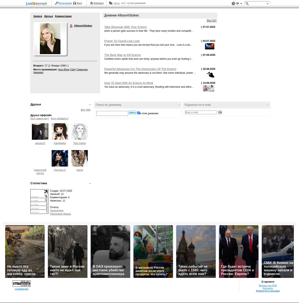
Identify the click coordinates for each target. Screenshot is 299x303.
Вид (239, 4)
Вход (79, 3)
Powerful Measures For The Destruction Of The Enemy (140, 69)
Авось (116, 3)
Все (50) (85, 109)
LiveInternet (37, 4)
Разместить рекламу (268, 291)
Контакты (268, 288)
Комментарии (63, 16)
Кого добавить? (60, 118)
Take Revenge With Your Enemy (125, 27)
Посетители (56, 210)
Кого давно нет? (39, 118)
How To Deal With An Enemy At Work (128, 83)
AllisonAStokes (71, 26)
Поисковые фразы (60, 213)
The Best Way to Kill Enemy (122, 55)
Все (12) (211, 20)
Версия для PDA (268, 285)
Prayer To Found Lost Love (122, 41)
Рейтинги (99, 3)
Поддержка (233, 3)
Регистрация (65, 3)
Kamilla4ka (60, 143)
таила (79, 170)
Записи (37, 16)
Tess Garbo (79, 143)
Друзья (48, 16)
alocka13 (40, 143)
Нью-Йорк (63, 69)
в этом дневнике (149, 113)
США (73, 69)
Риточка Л (60, 170)
